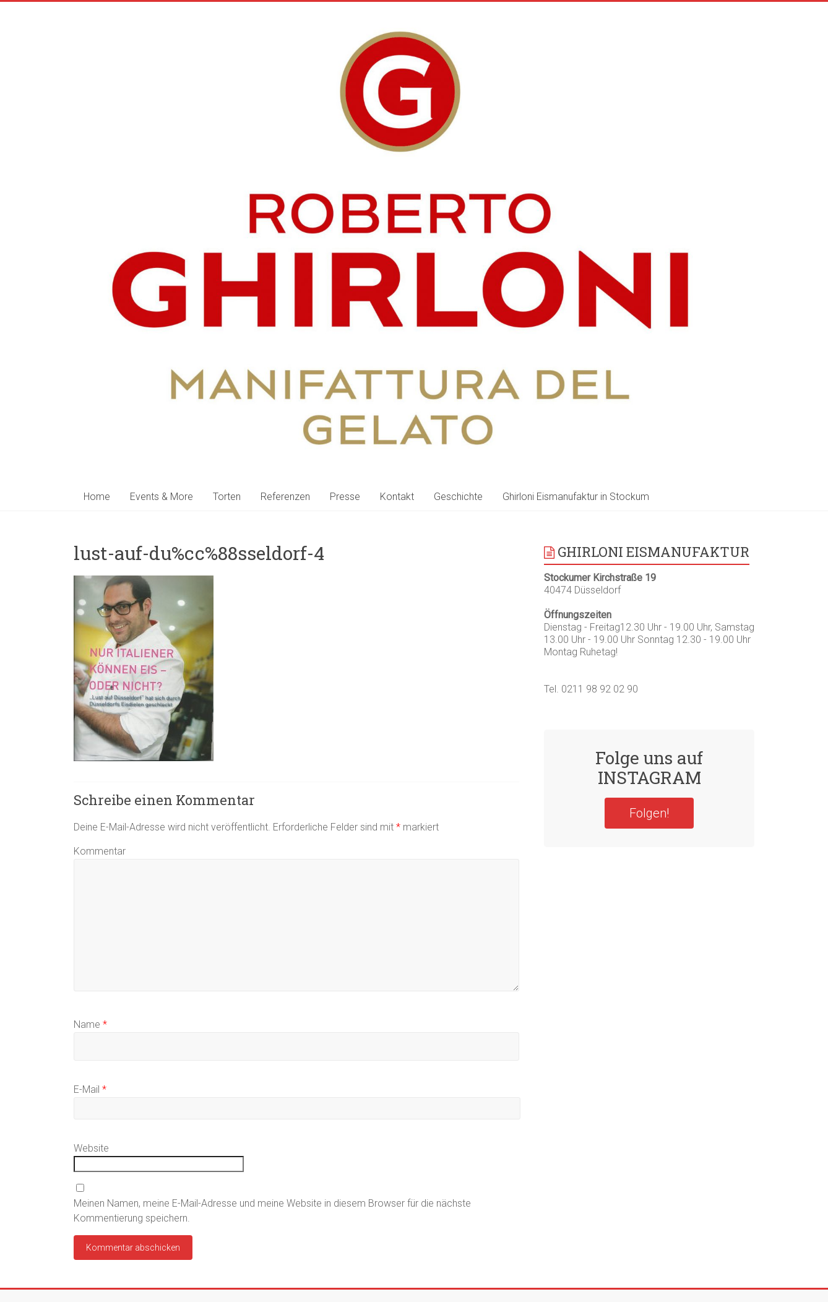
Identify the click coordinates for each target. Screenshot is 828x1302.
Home (97, 496)
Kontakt (397, 496)
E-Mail (90, 1089)
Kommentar (100, 851)
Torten (227, 496)
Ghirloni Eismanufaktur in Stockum (575, 496)
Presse (345, 496)
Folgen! (649, 813)
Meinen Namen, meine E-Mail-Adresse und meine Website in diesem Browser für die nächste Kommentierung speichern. (272, 1210)
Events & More (161, 496)
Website (91, 1148)
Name (90, 1024)
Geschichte (458, 496)
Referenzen (285, 496)
